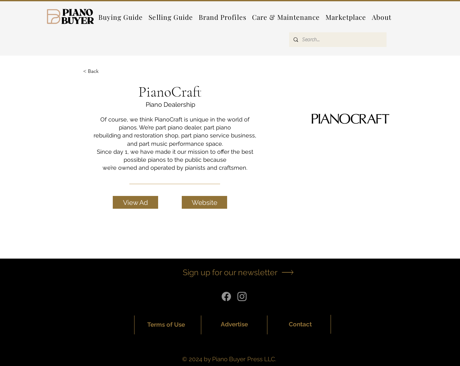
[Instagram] (242, 296)
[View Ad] (135, 202)
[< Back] (95, 71)
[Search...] (337, 39)
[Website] (204, 202)
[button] (222, 17)
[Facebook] (226, 296)
